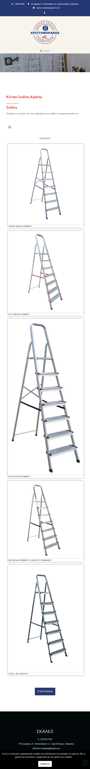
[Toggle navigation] (45, 50)
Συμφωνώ (45, 764)
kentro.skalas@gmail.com (48, 8)
